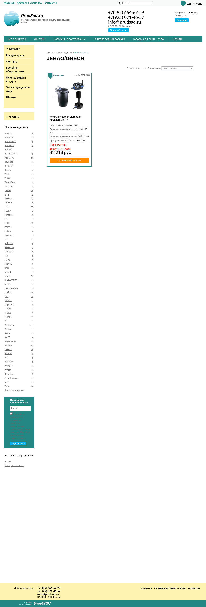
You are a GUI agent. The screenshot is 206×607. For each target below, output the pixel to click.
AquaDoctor (10, 254)
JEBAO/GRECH (11, 392)
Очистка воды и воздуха (16, 79)
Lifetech (8, 413)
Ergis (7, 307)
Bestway (9, 278)
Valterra (8, 466)
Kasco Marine (11, 400)
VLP (6, 470)
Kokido (8, 404)
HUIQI (7, 372)
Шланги (11, 97)
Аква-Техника (11, 490)
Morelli (8, 429)
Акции (8, 574)
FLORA (8, 323)
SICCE (7, 449)
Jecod (7, 396)
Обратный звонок (119, 30)
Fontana (8, 327)
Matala (8, 425)
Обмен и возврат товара (170, 588)
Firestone (9, 315)
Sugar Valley (10, 453)
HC (6, 351)
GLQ (7, 335)
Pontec (8, 441)
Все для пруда (15, 55)
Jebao (7, 388)
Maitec (8, 421)
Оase (7, 498)
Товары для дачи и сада (18, 89)
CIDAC (8, 290)
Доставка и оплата (29, 3)
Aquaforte (9, 258)
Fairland (8, 311)
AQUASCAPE (11, 266)
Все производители (14, 502)
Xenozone (9, 486)
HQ (6, 368)
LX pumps (9, 417)
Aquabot (9, 249)
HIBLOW (9, 364)
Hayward (9, 347)
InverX (8, 384)
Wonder (8, 478)
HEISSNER (9, 360)
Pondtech (9, 437)
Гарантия (194, 588)
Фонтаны (12, 61)
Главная (9, 3)
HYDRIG (8, 376)
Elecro (8, 302)
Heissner (9, 355)
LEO (6, 408)
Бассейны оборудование (15, 69)
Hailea (8, 343)
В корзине (185, 12)
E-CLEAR (9, 298)
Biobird (8, 282)
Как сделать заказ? (14, 578)
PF (6, 433)
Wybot (8, 482)
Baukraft (9, 274)
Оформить (182, 20)
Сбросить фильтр (19, 229)
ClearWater (10, 294)
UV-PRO (8, 462)
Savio (7, 445)
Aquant (8, 262)
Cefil (7, 286)
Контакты (50, 3)
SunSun (8, 457)
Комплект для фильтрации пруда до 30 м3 (65, 118)
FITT (7, 319)
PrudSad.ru (32, 16)
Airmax (8, 245)
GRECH (8, 339)
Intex (7, 380)
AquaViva (9, 270)
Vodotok (9, 474)
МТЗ (7, 494)
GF (6, 331)
